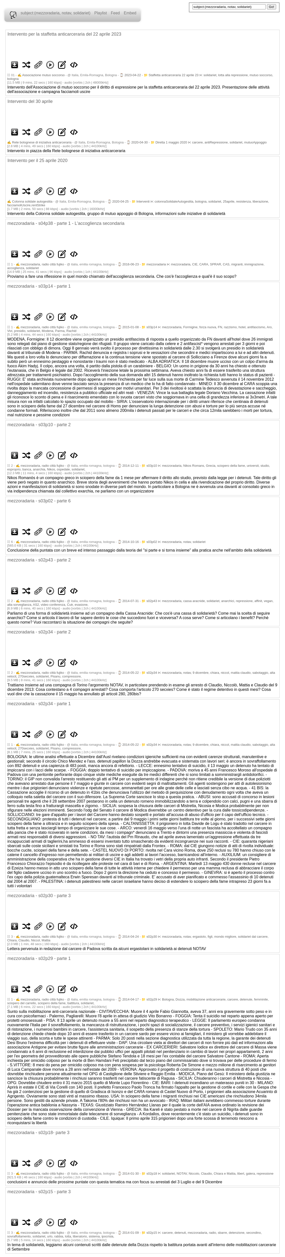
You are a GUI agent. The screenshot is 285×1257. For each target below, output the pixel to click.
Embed (130, 13)
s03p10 (151, 465)
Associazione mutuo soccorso (43, 75)
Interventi (142, 201)
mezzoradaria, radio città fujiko (42, 264)
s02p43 (151, 601)
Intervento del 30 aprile (30, 101)
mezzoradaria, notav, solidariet (183, 542)
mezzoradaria (156, 264)
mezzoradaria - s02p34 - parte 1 (39, 703)
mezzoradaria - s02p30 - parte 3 (39, 895)
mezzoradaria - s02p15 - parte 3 (39, 1191)
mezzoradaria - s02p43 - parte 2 (39, 560)
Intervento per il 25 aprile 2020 (37, 160)
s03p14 (151, 327)
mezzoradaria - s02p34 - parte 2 (39, 631)
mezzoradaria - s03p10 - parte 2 (39, 424)
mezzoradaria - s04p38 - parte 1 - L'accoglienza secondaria (65, 223)
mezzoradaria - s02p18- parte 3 (38, 1132)
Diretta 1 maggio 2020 (171, 142)
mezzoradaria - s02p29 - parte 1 (39, 958)
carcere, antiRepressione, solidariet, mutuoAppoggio (229, 142)
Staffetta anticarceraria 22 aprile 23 (174, 75)
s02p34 (151, 673)
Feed (115, 13)
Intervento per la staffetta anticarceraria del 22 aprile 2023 (64, 34)
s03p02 (151, 542)
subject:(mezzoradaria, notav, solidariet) (56, 13)
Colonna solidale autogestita (32, 201)
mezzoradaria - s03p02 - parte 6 (39, 500)
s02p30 (151, 936)
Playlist (100, 13)
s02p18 (151, 1173)
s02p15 (151, 1232)
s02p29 (151, 999)
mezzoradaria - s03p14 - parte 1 (39, 286)
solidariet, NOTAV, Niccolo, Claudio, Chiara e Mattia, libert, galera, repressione (217, 1173)
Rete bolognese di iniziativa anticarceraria (42, 142)
